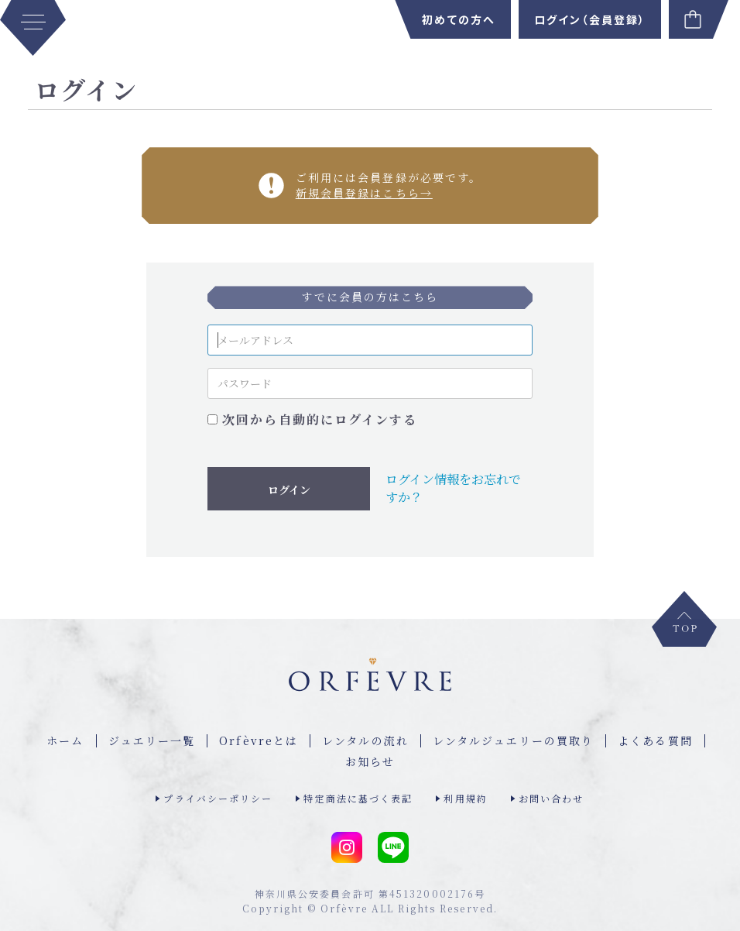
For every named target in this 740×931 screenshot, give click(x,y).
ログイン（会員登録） (590, 19)
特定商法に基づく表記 (358, 798)
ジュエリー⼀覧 (152, 740)
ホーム (65, 740)
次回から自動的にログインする (319, 419)
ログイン (289, 489)
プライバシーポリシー (217, 798)
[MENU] (33, 28)
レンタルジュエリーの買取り (513, 740)
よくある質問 (655, 740)
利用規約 (465, 798)
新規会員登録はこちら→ (364, 193)
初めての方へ (458, 19)
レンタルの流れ (365, 740)
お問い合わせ (551, 798)
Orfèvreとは (258, 740)
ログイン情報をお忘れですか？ (453, 487)
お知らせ (370, 761)
